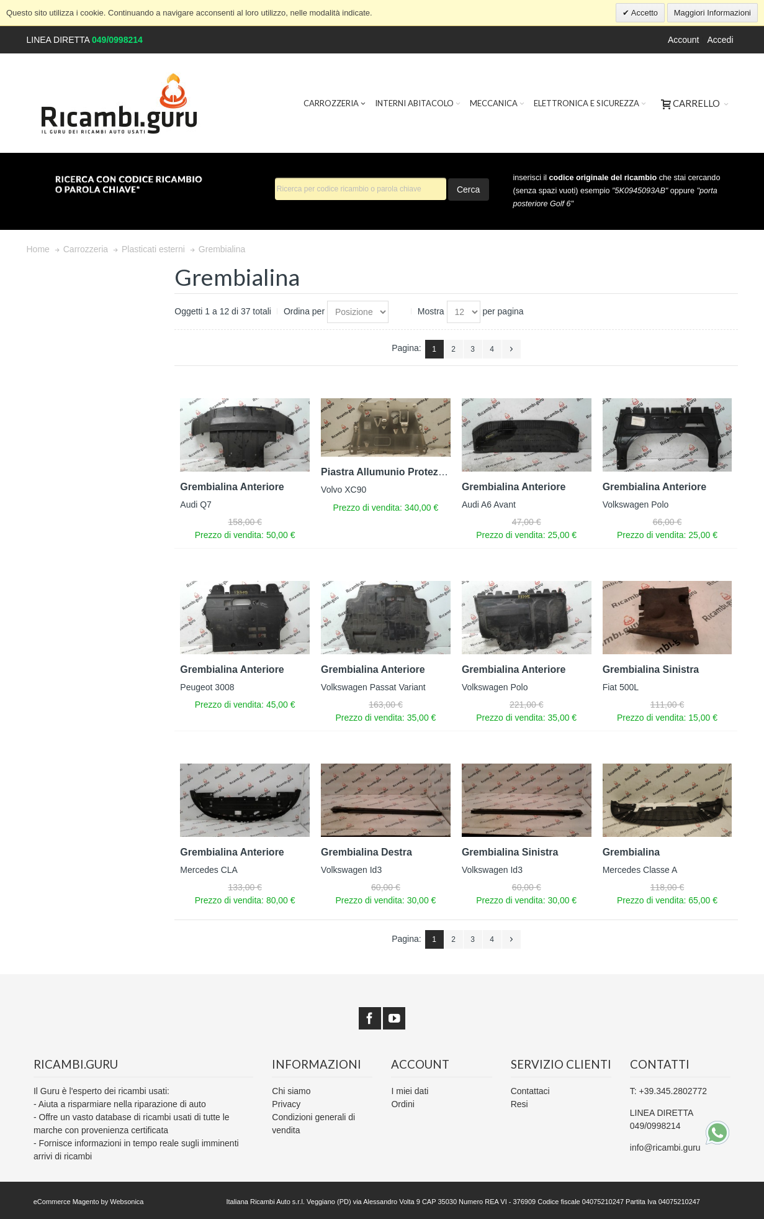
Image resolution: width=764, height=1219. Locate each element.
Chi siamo (291, 1091)
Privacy (286, 1104)
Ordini (402, 1104)
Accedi (720, 40)
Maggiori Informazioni (712, 12)
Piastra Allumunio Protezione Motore (407, 472)
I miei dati (409, 1091)
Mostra (431, 311)
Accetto (643, 12)
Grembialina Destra (366, 852)
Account (683, 40)
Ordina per (304, 311)
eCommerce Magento (66, 1201)
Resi (519, 1104)
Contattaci (530, 1091)
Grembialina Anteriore (232, 487)
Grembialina (631, 852)
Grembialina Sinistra (651, 669)
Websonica (126, 1201)
